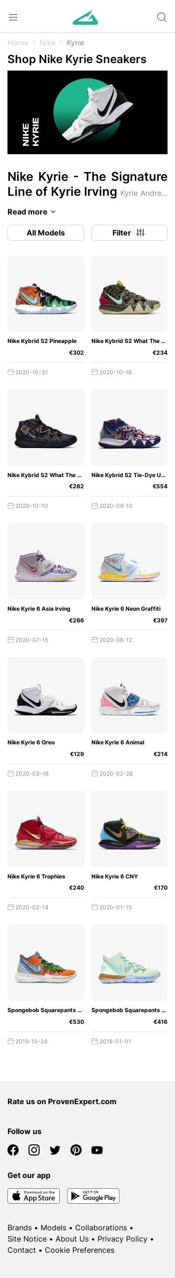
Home (17, 42)
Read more (33, 211)
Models (53, 1227)
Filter (129, 232)
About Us (72, 1238)
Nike (48, 42)
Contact (21, 1250)
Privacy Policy (122, 1238)
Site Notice (27, 1238)
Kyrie (75, 42)
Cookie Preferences (79, 1250)
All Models (46, 232)
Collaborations (101, 1227)
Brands (19, 1227)
